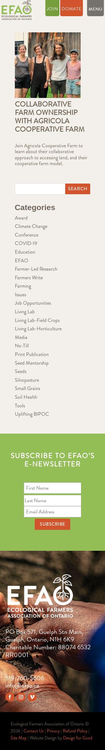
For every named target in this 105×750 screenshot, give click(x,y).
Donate (71, 9)
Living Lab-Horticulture (38, 328)
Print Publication (32, 354)
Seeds (20, 371)
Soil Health (26, 397)
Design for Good (77, 738)
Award (21, 218)
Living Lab (25, 311)
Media (21, 337)
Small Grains (27, 388)
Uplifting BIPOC (32, 414)
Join (52, 9)
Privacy (53, 731)
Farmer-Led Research (36, 269)
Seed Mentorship (32, 363)
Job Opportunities (33, 303)
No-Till (22, 345)
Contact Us (34, 731)
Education (25, 252)
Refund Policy (75, 731)
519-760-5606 (24, 678)
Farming (23, 286)
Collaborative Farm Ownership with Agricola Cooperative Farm (50, 116)
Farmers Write (29, 277)
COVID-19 (26, 243)
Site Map (19, 738)
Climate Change (31, 226)
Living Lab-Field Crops (37, 320)
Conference (26, 235)
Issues (20, 294)
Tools (20, 405)
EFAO (21, 260)
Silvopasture (27, 380)
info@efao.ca (22, 685)
